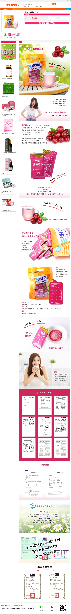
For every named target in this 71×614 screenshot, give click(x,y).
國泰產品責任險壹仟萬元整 (47, 23)
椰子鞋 (28, 6)
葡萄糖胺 (40, 6)
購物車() (63, 0)
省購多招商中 (7, 605)
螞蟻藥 (37, 6)
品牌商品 (14, 37)
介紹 (20, 41)
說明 (24, 41)
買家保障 (17, 606)
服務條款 (7, 606)
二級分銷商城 (21, 605)
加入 (7, 0)
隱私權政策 (12, 606)
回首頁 (59, 0)
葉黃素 (31, 6)
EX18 (34, 6)
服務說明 (3, 606)
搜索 (54, 4)
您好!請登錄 (3, 0)
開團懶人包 (67, 9)
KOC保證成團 (14, 605)
